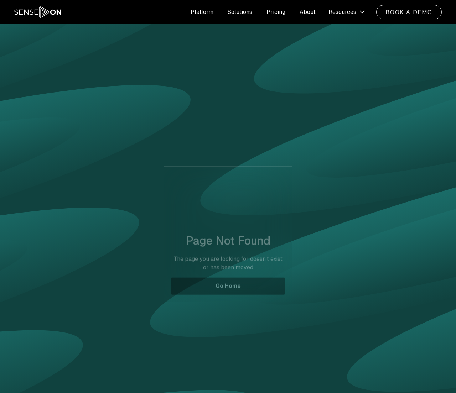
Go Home (228, 291)
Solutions (240, 12)
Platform (202, 12)
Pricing (275, 12)
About (308, 12)
